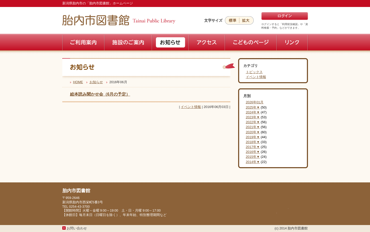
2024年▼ (253, 112)
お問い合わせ (77, 228)
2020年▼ (253, 132)
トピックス (254, 72)
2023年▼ (253, 117)
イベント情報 (191, 107)
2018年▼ (253, 142)
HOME (78, 82)
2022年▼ (253, 122)
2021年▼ (253, 127)
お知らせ (96, 82)
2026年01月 (255, 102)
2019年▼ (253, 137)
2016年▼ (253, 152)
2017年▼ (253, 147)
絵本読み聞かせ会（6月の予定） (100, 94)
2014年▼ (253, 162)
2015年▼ (253, 157)
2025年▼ (253, 107)
